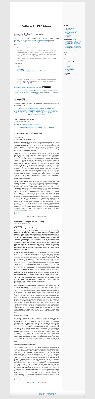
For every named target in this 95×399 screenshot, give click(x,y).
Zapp (19, 213)
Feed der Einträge (70, 68)
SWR (49, 113)
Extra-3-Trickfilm (47, 110)
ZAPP (49, 92)
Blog (47, 11)
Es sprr (41, 110)
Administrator (69, 41)
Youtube (45, 92)
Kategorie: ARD (19, 99)
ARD (21, 91)
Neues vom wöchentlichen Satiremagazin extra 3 (73, 49)
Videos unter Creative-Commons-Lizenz (28, 34)
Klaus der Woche (27, 111)
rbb (46, 113)
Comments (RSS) (51, 394)
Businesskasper (77, 46)
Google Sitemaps (70, 28)
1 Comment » (50, 127)
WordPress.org (69, 70)
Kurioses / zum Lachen (51, 91)
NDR (25, 92)
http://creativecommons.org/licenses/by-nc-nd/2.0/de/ (28, 87)
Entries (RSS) (42, 394)
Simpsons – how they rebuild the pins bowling (73, 42)
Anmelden (68, 66)
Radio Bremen (32, 113)
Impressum (68, 29)
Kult (43, 91)
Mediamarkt (27, 127)
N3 (22, 92)
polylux (26, 113)
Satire (28, 92)
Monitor (39, 111)
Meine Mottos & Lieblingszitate (72, 31)
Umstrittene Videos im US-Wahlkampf (28, 133)
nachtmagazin (51, 111)
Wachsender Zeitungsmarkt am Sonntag (29, 222)
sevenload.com (35, 92)
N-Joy (43, 111)
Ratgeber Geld (41, 113)
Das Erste (35, 110)
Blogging (30, 110)
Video (41, 92)
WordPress (53, 393)
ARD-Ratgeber (47, 108)
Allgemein (36, 108)
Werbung (39, 127)
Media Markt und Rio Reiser (24, 120)
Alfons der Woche (29, 108)
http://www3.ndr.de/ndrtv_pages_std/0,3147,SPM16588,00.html (31, 40)
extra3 (45, 38)
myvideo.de (18, 92)
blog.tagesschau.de (22, 110)
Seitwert (67, 36)
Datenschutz (68, 26)
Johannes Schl (18, 111)
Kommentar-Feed (70, 69)
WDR (29, 114)
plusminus (21, 113)
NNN (16, 113)
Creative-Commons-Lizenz (31, 91)
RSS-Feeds (68, 35)
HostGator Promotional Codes (70, 74)
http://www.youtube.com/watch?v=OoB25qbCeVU (27, 124)
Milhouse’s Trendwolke (71, 32)
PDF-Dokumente (69, 33)
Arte (53, 108)
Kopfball (34, 111)
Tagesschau (54, 113)
